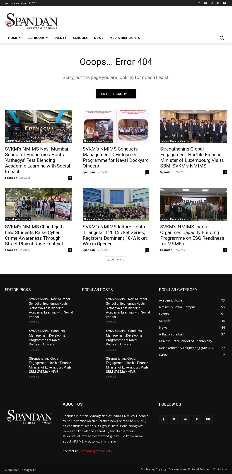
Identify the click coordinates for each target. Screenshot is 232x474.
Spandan (11, 177)
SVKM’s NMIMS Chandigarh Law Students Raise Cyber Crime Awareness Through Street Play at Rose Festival (34, 235)
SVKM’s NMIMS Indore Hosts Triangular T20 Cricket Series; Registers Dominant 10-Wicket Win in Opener (115, 235)
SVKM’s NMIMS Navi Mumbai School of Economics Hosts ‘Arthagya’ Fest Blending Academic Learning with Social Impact (37, 160)
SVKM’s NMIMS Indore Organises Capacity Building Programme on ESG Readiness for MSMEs (192, 235)
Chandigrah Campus (18, 219)
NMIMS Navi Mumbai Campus (23, 141)
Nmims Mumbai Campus (98, 141)
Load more (116, 260)
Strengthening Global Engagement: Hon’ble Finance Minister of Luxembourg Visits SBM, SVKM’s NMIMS (192, 157)
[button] (221, 37)
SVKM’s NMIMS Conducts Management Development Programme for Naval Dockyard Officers (116, 157)
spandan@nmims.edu (96, 451)
